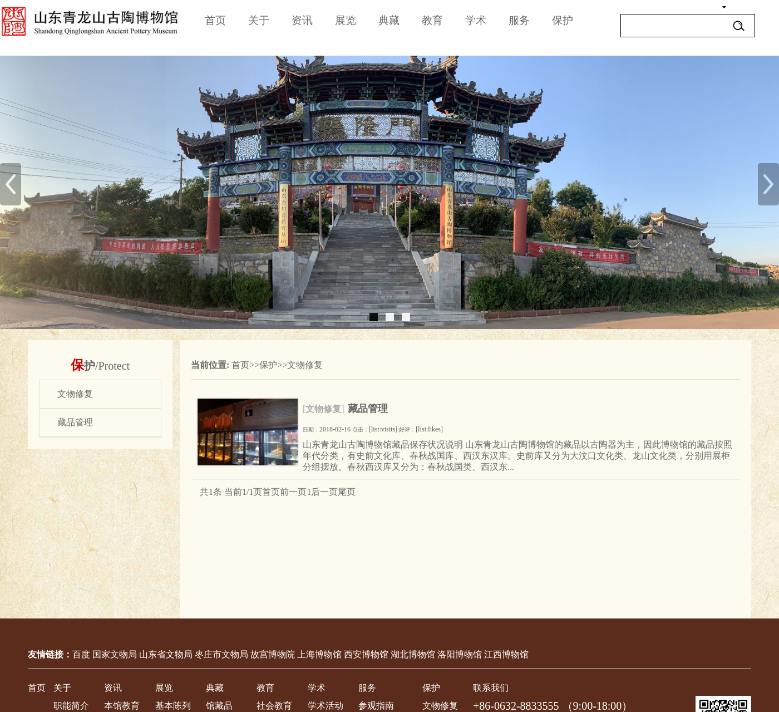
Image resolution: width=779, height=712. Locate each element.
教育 (432, 20)
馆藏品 (219, 705)
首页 (215, 20)
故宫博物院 (272, 654)
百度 (81, 654)
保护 (562, 20)
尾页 (347, 492)
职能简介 (71, 705)
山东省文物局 (166, 654)
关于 (258, 20)
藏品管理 (368, 408)
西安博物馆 (366, 654)
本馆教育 (122, 705)
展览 (345, 20)
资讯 (302, 20)
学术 (475, 20)
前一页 (293, 492)
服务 (519, 20)
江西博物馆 (506, 654)
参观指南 (376, 705)
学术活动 (325, 705)
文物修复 (305, 365)
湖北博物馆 (413, 654)
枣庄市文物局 (221, 654)
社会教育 (274, 705)
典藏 (389, 20)
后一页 (324, 492)
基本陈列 (173, 705)
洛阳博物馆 (459, 654)
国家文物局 (114, 654)
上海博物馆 (319, 654)
